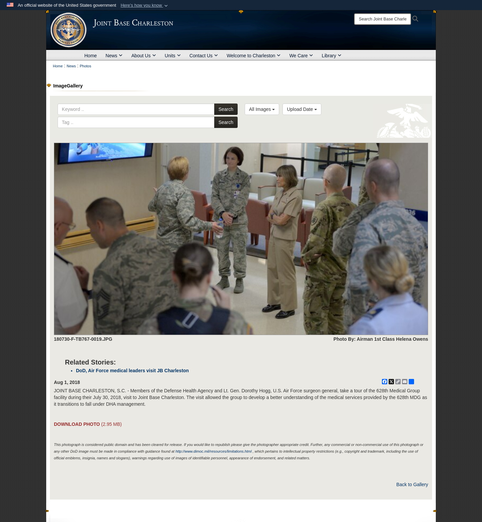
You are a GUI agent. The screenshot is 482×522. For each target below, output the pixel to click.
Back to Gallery (412, 484)
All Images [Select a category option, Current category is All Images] (262, 109)
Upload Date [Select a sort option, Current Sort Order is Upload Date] (302, 109)
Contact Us (203, 55)
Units (173, 55)
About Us (143, 55)
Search (226, 109)
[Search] (382, 19)
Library (331, 55)
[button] (144, 5)
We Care (301, 55)
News (114, 55)
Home (90, 55)
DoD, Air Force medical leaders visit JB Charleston (132, 370)
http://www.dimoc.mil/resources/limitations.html (213, 451)
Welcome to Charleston (253, 55)
